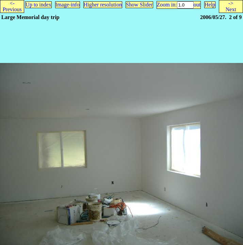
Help (210, 4)
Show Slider (139, 4)
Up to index (38, 4)
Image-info (67, 4)
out (197, 4)
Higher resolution (103, 4)
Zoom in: (167, 4)
